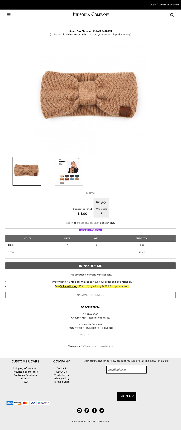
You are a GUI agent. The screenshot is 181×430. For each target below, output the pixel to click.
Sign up (127, 396)
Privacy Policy (61, 378)
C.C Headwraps (90, 346)
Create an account (169, 4)
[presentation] (107, 382)
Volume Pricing (68, 286)
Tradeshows (61, 375)
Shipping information (25, 368)
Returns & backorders (25, 371)
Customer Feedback (25, 375)
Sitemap (25, 378)
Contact (61, 368)
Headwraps (106, 346)
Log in (153, 4)
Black (10, 245)
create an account (87, 222)
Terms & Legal (61, 381)
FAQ (25, 381)
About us (61, 371)
